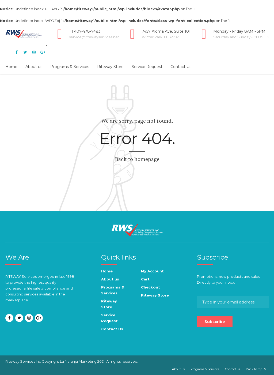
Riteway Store (110, 66)
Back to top (254, 369)
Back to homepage (137, 159)
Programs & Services (69, 66)
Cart (145, 279)
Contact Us (180, 66)
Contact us (232, 369)
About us (33, 66)
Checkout (150, 287)
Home (11, 66)
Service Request (147, 66)
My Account (152, 271)
